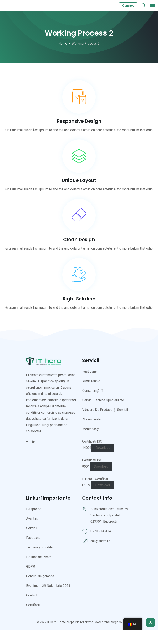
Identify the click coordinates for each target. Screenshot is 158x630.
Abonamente (91, 420)
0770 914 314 (100, 531)
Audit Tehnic (91, 381)
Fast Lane (89, 372)
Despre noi (34, 509)
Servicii (31, 528)
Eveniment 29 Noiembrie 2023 (48, 586)
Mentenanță (91, 429)
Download (103, 448)
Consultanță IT (92, 391)
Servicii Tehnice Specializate (103, 400)
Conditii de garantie (40, 576)
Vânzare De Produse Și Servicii (105, 410)
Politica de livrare (39, 557)
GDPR (30, 567)
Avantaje (32, 519)
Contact (128, 6)
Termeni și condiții (39, 548)
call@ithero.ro (100, 541)
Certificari (33, 605)
